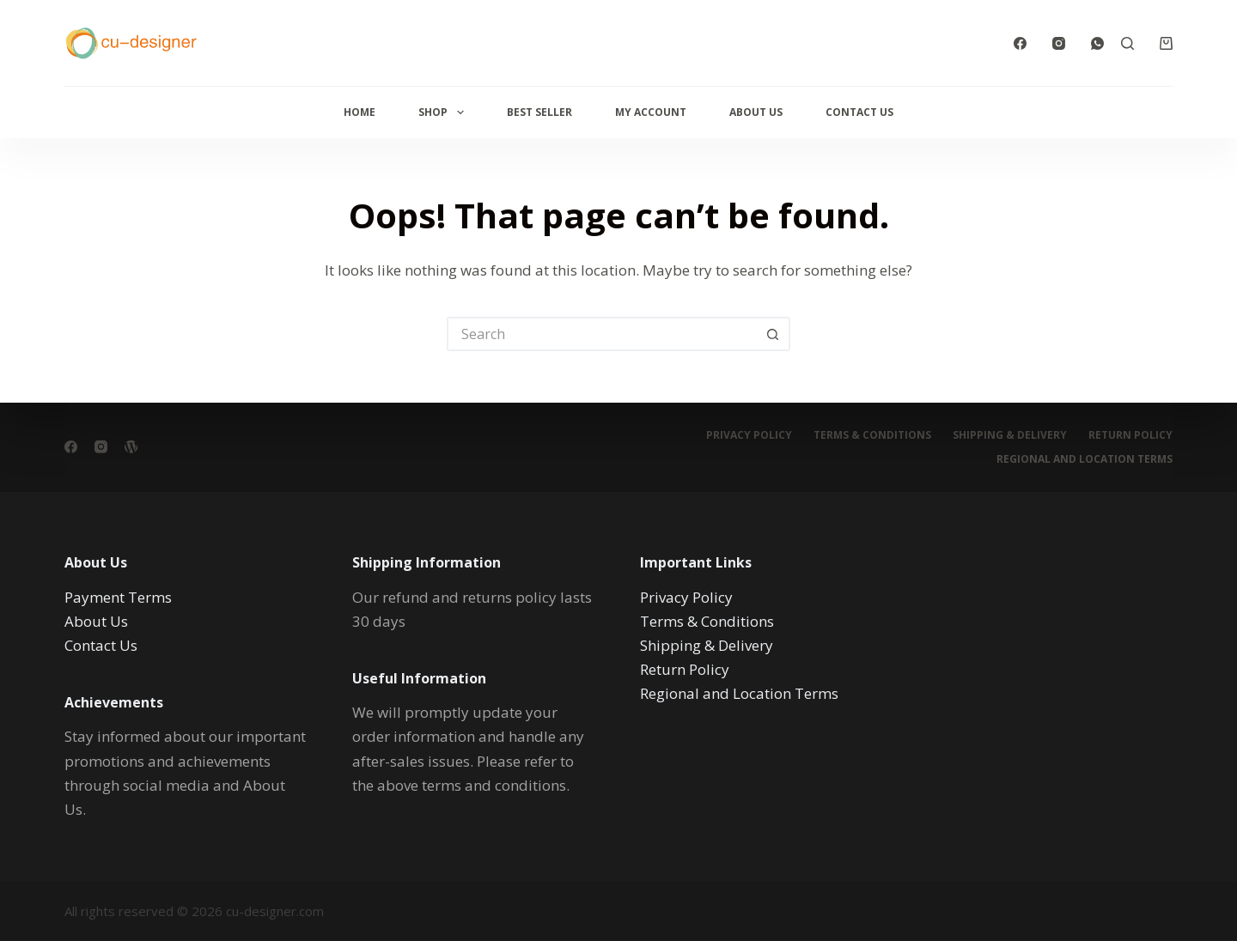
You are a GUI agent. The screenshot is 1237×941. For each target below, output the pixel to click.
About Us (756, 112)
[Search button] (773, 334)
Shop (444, 112)
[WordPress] (131, 446)
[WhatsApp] (1097, 43)
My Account (650, 112)
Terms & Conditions (872, 435)
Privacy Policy (749, 435)
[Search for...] (601, 334)
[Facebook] (1020, 43)
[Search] (1127, 43)
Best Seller (539, 112)
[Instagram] (1058, 43)
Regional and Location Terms (1084, 459)
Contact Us (859, 112)
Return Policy (1130, 435)
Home (359, 112)
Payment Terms (118, 596)
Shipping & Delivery (1010, 435)
